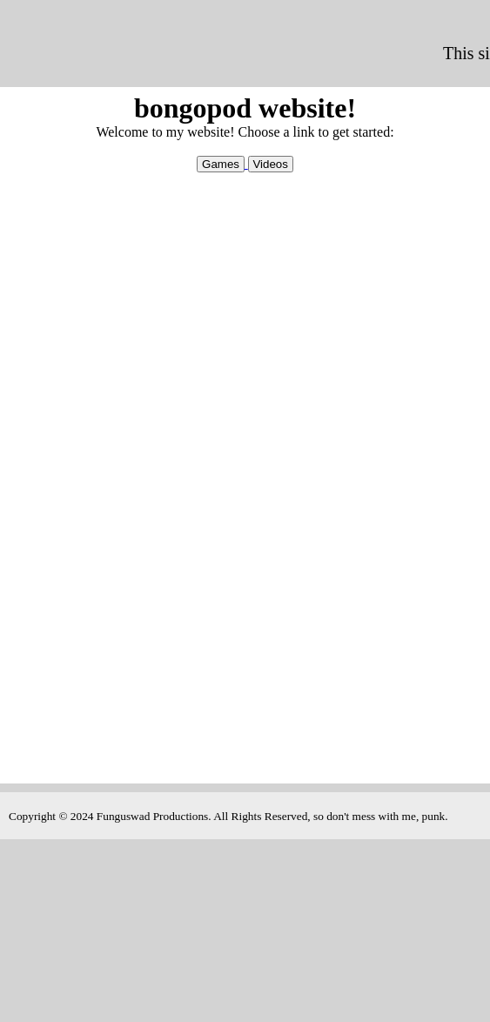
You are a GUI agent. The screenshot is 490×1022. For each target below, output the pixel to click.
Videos (271, 164)
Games (220, 164)
